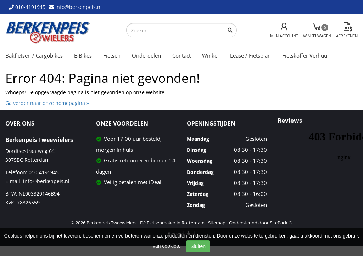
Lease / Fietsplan (250, 55)
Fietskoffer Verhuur (305, 55)
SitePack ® (281, 222)
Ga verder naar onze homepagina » (47, 103)
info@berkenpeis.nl (46, 181)
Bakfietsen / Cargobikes (34, 55)
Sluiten (198, 246)
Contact (181, 55)
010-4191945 (44, 172)
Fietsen (112, 55)
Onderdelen (146, 55)
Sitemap (216, 222)
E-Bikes (83, 55)
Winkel (210, 55)
